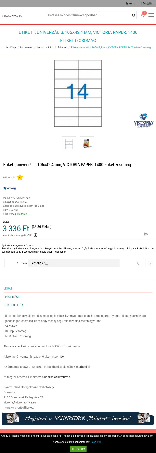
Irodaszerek (26, 47)
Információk (146, 3)
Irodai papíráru (45, 47)
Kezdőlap (10, 47)
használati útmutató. (57, 377)
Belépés (129, 3)
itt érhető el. (83, 367)
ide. (62, 356)
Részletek (96, 441)
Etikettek (62, 47)
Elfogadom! (78, 449)
